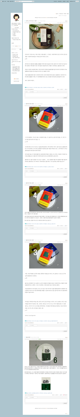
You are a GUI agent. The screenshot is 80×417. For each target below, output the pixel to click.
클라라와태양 (29, 166)
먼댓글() (28, 89)
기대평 (14, 33)
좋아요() (32, 89)
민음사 (32, 166)
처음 (36, 17)
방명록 (13, 43)
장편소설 (49, 223)
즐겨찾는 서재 (72, 1)
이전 (39, 17)
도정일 (38, 87)
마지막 (55, 17)
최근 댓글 (13, 64)
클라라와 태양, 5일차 (30, 103)
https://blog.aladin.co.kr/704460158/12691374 (31, 22)
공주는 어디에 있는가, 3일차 (31, 20)
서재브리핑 (60, 1)
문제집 (14, 34)
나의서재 (55, 1)
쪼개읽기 (52, 166)
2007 (16, 46)
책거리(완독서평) (16, 30)
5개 (63, 15)
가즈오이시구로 (36, 166)
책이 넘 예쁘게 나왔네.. (16, 70)
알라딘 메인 (12, 1)
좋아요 (58, 89)
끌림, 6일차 (28, 337)
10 (50, 17)
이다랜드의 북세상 (15, 29)
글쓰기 (68, 1)
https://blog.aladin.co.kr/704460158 (30, 8)
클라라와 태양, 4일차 (30, 182)
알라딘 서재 (4, 1)
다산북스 (41, 87)
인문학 (53, 87)
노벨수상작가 (53, 223)
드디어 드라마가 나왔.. (16, 66)
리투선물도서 (45, 166)
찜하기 (65, 89)
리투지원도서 (49, 87)
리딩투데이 (45, 87)
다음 (52, 17)
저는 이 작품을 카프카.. (16, 68)
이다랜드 (58, 22)
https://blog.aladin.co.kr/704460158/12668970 (31, 339)
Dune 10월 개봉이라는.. (16, 69)
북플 (8, 1)
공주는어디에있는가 (30, 87)
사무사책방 (35, 87)
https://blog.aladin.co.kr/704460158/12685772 (31, 105)
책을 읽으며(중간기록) (40, 20)
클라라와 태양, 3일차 (30, 240)
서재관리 (64, 1)
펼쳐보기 (60, 15)
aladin (18, 81)
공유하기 (61, 89)
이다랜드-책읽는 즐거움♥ (30, 7)
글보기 (57, 13)
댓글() (26, 89)
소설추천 (49, 166)
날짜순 (65, 15)
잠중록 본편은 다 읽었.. (16, 67)
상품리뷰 (14, 35)
